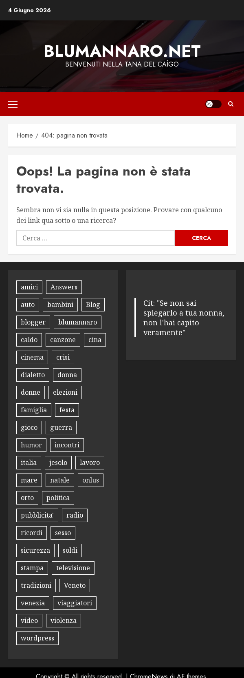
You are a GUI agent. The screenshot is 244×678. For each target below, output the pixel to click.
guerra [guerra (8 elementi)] (61, 427)
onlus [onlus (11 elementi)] (90, 480)
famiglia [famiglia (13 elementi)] (34, 409)
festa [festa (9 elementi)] (67, 409)
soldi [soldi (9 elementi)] (70, 550)
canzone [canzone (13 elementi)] (63, 339)
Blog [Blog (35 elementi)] (93, 304)
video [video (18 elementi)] (29, 620)
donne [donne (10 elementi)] (30, 392)
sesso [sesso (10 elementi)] (63, 532)
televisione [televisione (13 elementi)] (73, 567)
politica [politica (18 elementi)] (58, 497)
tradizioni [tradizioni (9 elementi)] (36, 585)
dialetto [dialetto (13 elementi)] (33, 374)
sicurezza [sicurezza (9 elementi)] (35, 550)
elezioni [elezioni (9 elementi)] (65, 392)
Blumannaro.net (122, 51)
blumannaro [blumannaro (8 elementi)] (77, 322)
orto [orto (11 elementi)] (27, 497)
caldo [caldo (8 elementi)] (29, 339)
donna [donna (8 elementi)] (67, 374)
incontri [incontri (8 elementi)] (67, 444)
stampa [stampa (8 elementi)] (32, 567)
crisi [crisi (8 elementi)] (63, 357)
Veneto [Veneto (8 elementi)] (75, 585)
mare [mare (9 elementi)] (29, 480)
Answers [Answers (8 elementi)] (64, 286)
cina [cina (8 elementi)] (94, 339)
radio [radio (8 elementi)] (74, 515)
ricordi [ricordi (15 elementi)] (31, 532)
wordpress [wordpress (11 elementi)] (37, 638)
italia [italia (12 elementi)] (29, 462)
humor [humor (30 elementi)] (31, 444)
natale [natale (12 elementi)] (60, 480)
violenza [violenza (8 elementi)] (64, 620)
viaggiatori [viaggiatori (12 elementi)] (74, 602)
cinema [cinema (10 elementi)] (32, 357)
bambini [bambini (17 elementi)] (60, 304)
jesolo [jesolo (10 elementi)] (58, 462)
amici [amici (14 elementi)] (29, 286)
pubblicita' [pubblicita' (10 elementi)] (37, 515)
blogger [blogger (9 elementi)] (33, 322)
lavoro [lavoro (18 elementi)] (90, 462)
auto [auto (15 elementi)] (28, 304)
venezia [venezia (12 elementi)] (33, 602)
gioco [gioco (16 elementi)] (29, 427)
